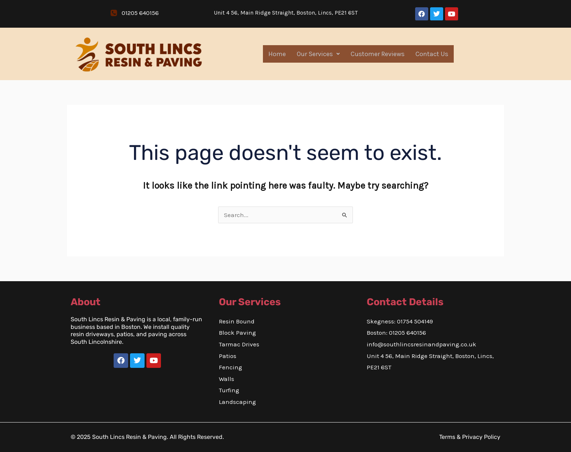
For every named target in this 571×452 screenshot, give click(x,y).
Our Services (318, 54)
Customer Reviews (378, 54)
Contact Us (432, 54)
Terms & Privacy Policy (469, 436)
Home (277, 54)
